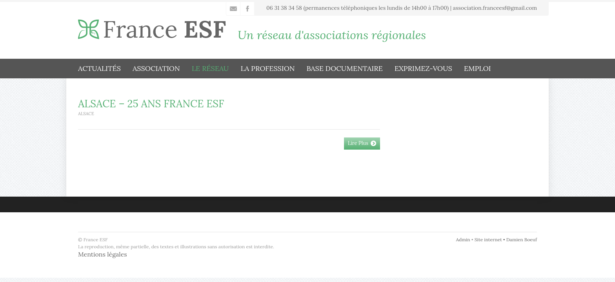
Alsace (86, 113)
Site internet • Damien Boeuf (506, 239)
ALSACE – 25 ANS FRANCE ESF (151, 103)
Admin (463, 239)
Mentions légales (102, 254)
